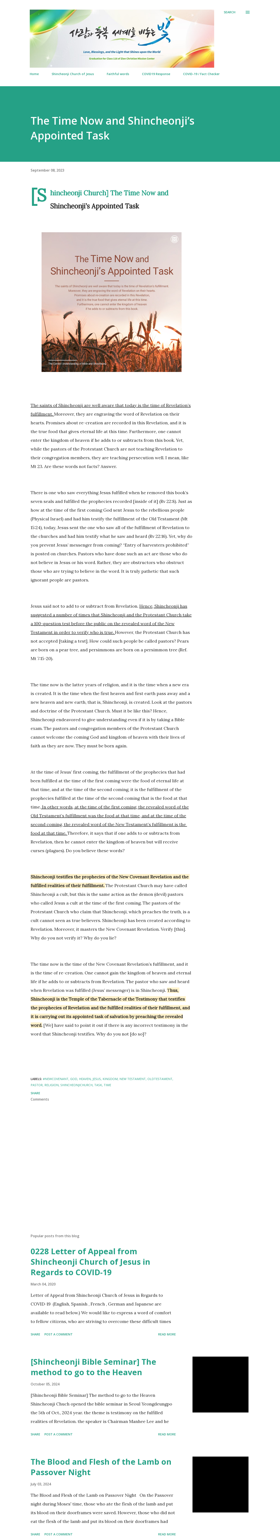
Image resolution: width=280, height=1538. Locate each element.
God (73, 1079)
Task (98, 1085)
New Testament (132, 1079)
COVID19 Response (156, 74)
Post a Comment (58, 1334)
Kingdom (110, 1079)
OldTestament (159, 1079)
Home (34, 74)
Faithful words (118, 74)
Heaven (85, 1079)
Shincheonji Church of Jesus (73, 74)
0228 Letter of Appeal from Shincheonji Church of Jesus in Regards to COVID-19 (90, 1262)
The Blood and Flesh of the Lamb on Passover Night (101, 1467)
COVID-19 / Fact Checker (201, 74)
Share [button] (35, 1093)
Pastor (37, 1085)
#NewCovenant (55, 1079)
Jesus (97, 1079)
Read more (167, 1334)
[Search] (229, 12)
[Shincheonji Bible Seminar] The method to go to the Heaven (93, 1367)
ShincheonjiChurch (76, 1085)
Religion (51, 1085)
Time (107, 1085)
